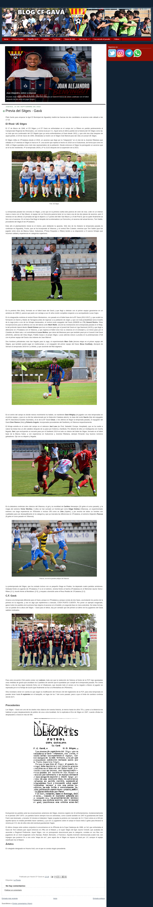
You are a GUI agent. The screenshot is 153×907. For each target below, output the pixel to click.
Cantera (46, 39)
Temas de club (70, 39)
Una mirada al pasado (102, 39)
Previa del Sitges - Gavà (24, 111)
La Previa (56, 39)
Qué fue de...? (84, 39)
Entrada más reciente (10, 898)
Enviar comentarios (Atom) (22, 903)
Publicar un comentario (13, 890)
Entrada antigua (99, 898)
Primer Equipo (18, 39)
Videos (116, 39)
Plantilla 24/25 (33, 39)
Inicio (6, 39)
